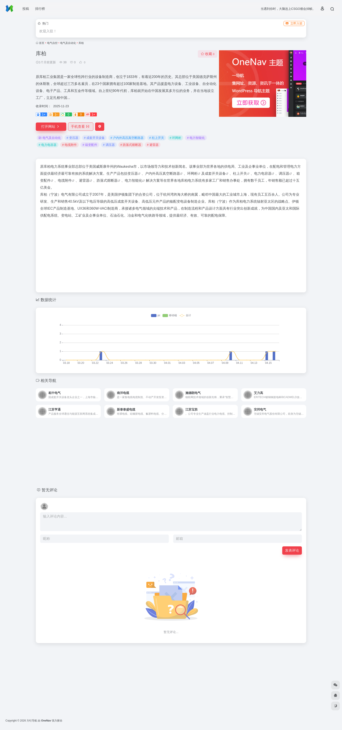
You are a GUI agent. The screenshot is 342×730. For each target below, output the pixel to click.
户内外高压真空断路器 (162, 173)
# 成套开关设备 (94, 138)
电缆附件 (65, 180)
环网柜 (192, 173)
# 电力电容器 (47, 145)
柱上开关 (240, 173)
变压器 (132, 173)
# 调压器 (109, 145)
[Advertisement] (171, 254)
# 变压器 (72, 138)
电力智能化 (133, 180)
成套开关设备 (215, 173)
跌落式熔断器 (107, 180)
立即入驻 (294, 23)
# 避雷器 (153, 145)
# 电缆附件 (69, 145)
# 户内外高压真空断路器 (127, 138)
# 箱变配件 (89, 145)
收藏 (207, 54)
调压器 (284, 173)
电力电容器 (263, 173)
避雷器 (84, 180)
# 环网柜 (175, 138)
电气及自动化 (68, 43)
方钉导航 (32, 720)
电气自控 (52, 43)
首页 (41, 43)
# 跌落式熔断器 (130, 145)
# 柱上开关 (156, 138)
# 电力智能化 (196, 138)
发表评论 (292, 550)
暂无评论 (49, 490)
